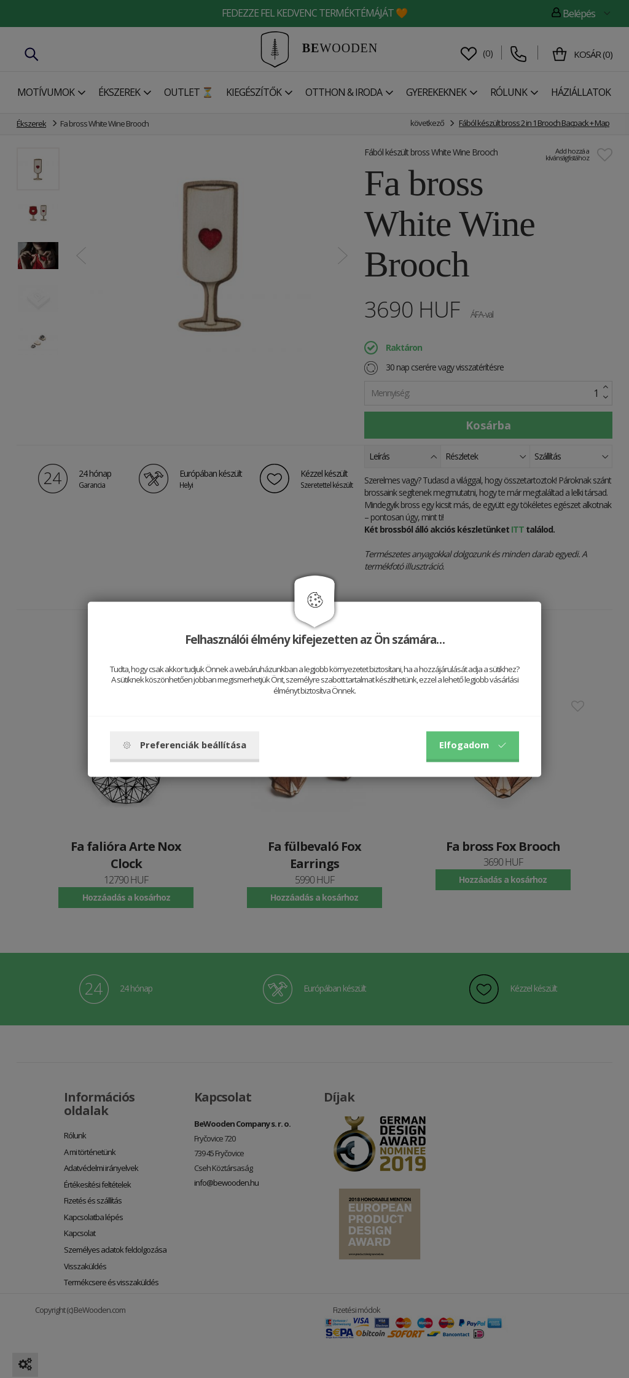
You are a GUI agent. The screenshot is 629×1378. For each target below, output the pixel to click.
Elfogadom (472, 744)
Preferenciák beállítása (184, 744)
